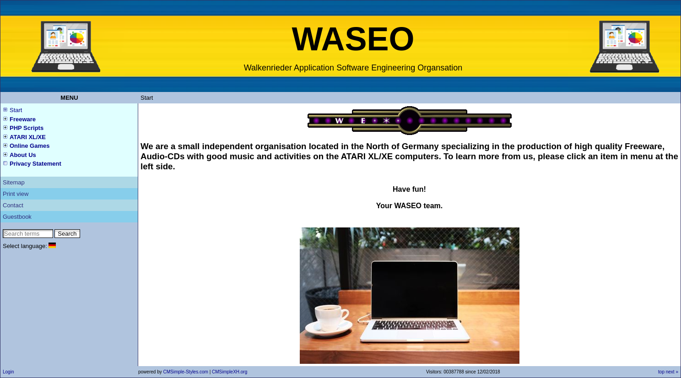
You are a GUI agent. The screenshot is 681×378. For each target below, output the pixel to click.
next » (672, 371)
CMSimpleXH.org (229, 371)
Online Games (29, 145)
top (661, 371)
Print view (15, 193)
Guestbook (17, 216)
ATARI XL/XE (28, 137)
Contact (13, 205)
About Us (23, 154)
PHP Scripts (26, 127)
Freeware (23, 119)
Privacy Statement (35, 163)
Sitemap (14, 182)
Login (8, 371)
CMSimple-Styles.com (186, 371)
